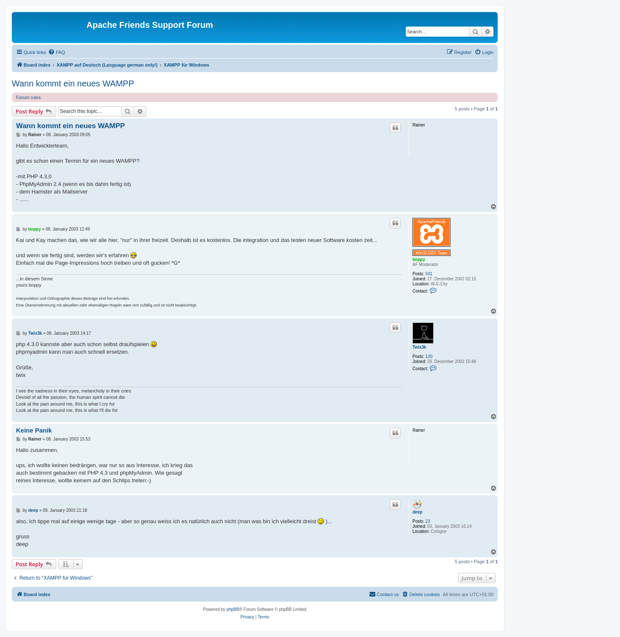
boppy (418, 259)
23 (428, 521)
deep (417, 512)
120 (429, 356)
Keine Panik (34, 430)
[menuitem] (56, 52)
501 (429, 273)
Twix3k (419, 347)
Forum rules (28, 97)
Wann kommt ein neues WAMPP (73, 83)
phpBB (232, 609)
